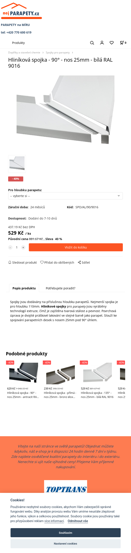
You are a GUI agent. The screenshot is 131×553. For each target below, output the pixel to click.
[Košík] (123, 43)
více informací (54, 521)
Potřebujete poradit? (60, 288)
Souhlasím (65, 532)
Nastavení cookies (65, 543)
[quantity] (16, 247)
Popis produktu (24, 288)
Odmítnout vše (78, 521)
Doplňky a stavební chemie (24, 52)
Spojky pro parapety (58, 52)
